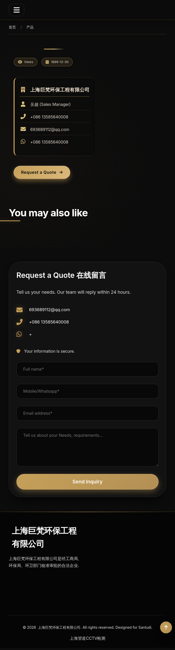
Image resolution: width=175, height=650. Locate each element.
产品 (30, 27)
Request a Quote (44, 173)
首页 (12, 27)
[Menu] (16, 10)
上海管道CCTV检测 (87, 640)
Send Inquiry (87, 484)
